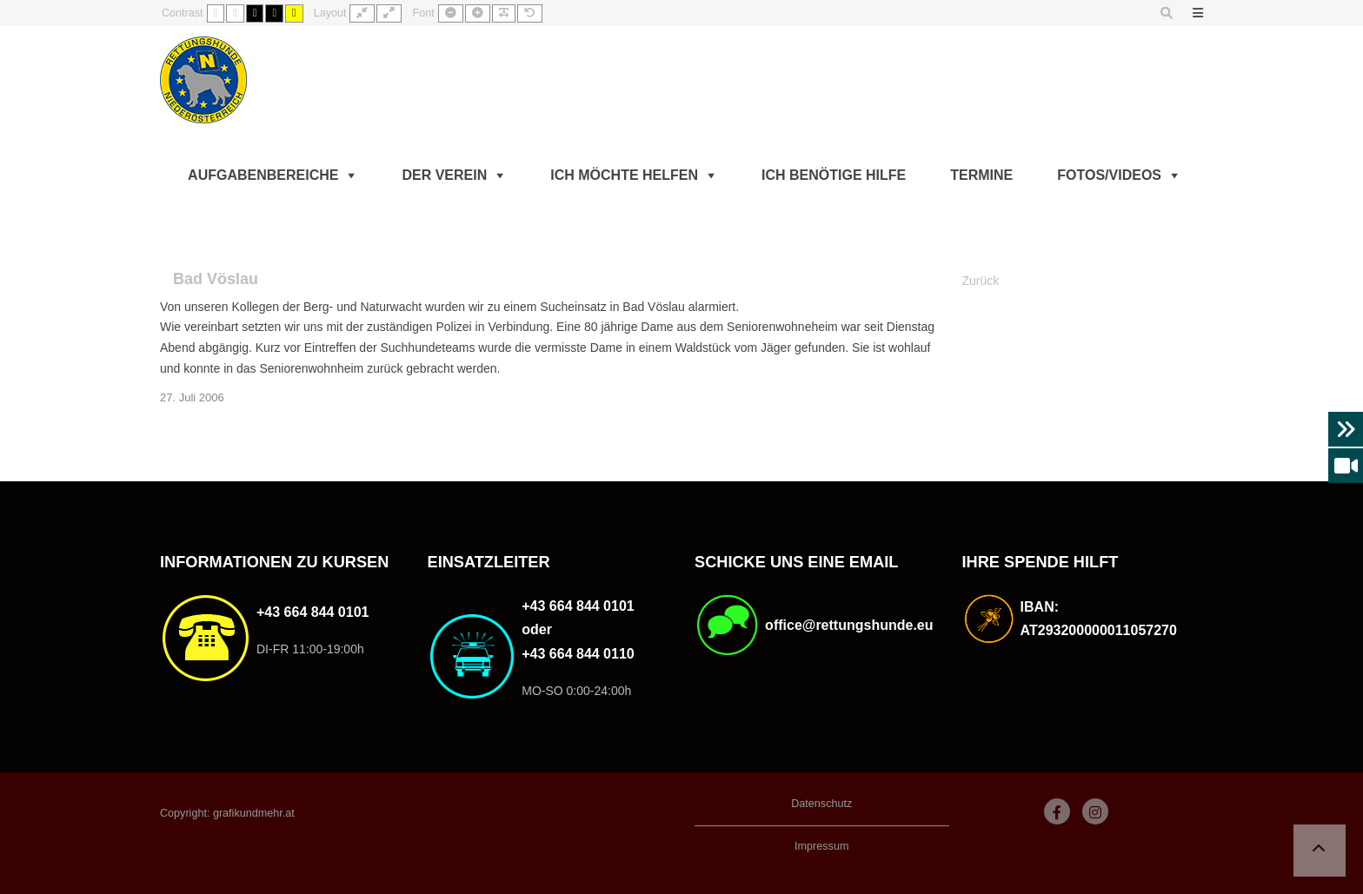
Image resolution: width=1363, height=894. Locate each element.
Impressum (821, 846)
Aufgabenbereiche (263, 175)
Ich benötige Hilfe (833, 175)
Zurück (981, 281)
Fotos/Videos (1109, 175)
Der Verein (444, 175)
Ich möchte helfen (624, 175)
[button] (1319, 850)
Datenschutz (821, 804)
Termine (981, 175)
